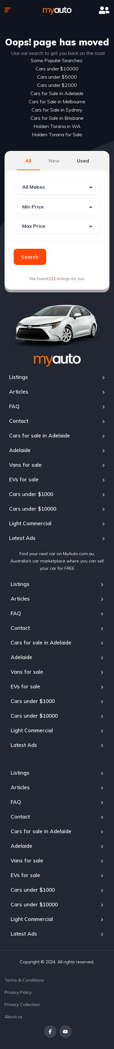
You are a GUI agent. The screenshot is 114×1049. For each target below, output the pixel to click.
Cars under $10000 (57, 69)
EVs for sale (24, 479)
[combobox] (57, 187)
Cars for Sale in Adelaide (57, 93)
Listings (18, 377)
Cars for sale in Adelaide (39, 435)
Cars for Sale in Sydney (57, 110)
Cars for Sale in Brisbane (57, 118)
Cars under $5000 (57, 77)
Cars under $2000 (57, 85)
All (28, 161)
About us (13, 1016)
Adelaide (20, 450)
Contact (18, 421)
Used (83, 161)
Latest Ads (22, 538)
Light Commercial (30, 523)
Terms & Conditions (24, 980)
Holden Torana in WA (57, 126)
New (54, 161)
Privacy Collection (22, 1004)
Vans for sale (25, 465)
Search (30, 257)
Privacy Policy (18, 992)
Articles (18, 391)
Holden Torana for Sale (57, 134)
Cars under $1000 (31, 494)
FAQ (14, 406)
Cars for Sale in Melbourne (57, 101)
